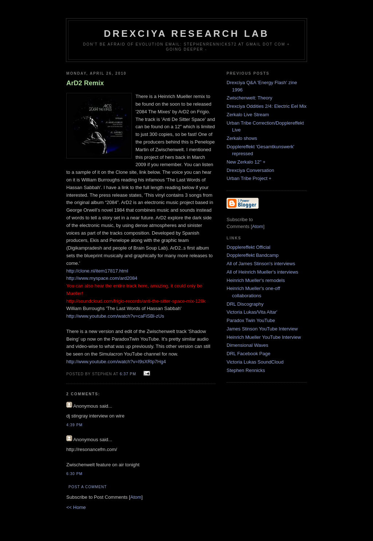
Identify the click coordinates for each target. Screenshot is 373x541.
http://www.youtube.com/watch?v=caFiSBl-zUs (115, 316)
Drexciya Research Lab (186, 33)
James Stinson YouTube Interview (262, 329)
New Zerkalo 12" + (246, 162)
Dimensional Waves (247, 345)
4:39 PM (74, 425)
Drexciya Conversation (250, 170)
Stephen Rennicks (246, 370)
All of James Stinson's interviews (261, 263)
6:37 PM (129, 374)
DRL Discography (245, 304)
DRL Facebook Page (248, 353)
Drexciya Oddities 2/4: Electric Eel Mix (267, 106)
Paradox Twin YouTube (251, 320)
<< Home (76, 507)
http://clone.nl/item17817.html (97, 271)
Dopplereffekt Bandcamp (253, 255)
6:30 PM (74, 474)
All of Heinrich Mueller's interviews (262, 272)
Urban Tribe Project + (249, 178)
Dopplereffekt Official (248, 247)
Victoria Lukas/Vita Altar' (252, 312)
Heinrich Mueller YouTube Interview (264, 337)
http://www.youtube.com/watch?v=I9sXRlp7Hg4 (116, 361)
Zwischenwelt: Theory (249, 98)
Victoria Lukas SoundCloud (255, 362)
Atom (135, 497)
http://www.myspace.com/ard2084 (101, 278)
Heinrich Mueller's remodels (256, 280)
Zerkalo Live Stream (248, 114)
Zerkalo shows (242, 138)
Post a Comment (87, 487)
